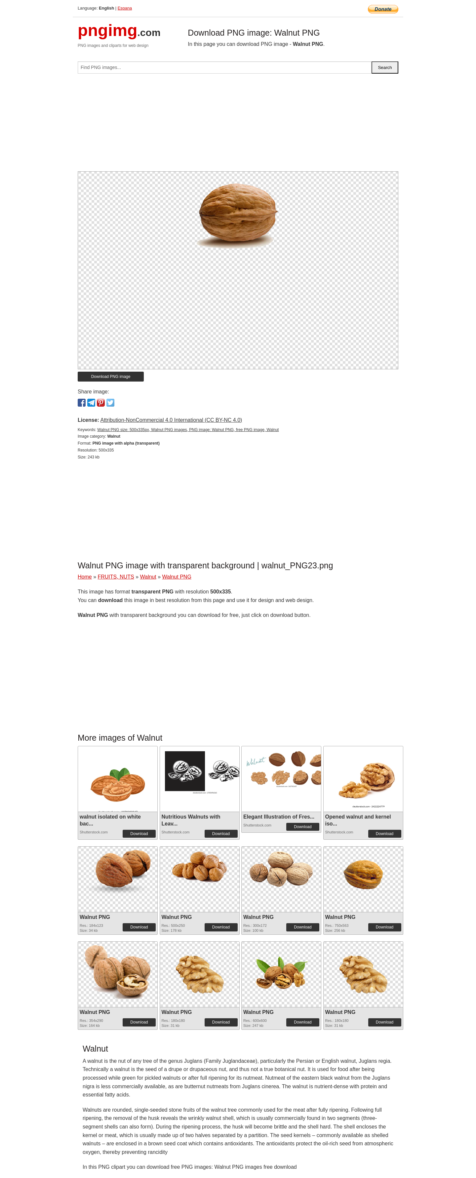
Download (139, 833)
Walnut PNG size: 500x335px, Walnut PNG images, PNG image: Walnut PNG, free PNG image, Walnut (188, 429)
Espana (125, 8)
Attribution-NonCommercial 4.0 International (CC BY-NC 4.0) (171, 420)
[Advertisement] (238, 125)
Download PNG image (111, 376)
